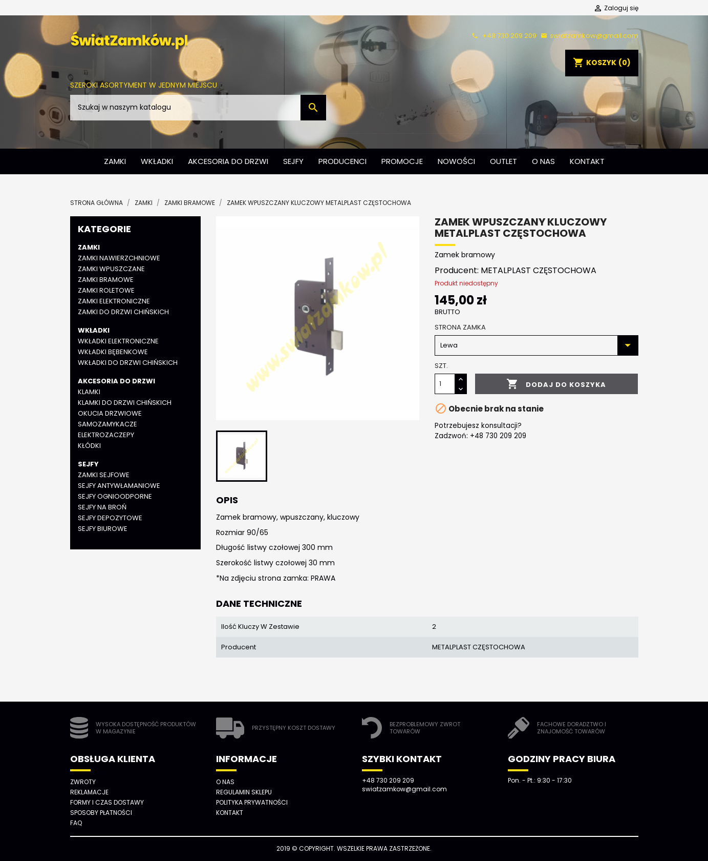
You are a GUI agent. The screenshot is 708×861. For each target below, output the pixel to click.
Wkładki (157, 161)
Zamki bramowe (106, 279)
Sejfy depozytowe (110, 518)
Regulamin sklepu (244, 792)
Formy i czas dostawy (107, 802)
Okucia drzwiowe (110, 413)
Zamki (115, 161)
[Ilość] (445, 384)
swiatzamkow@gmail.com (588, 35)
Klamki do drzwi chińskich (124, 402)
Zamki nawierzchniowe (119, 258)
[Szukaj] (198, 107)
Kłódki (89, 445)
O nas (543, 161)
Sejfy (293, 161)
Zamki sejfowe (104, 475)
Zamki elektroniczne (114, 301)
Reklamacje (89, 792)
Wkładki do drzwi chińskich (128, 362)
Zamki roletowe (106, 290)
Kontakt (587, 161)
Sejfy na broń (102, 507)
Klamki (89, 392)
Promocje (402, 161)
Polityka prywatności (252, 802)
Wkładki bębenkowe (113, 352)
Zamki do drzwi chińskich (123, 312)
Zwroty (83, 781)
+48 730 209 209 (503, 35)
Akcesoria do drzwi (228, 161)
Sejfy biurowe (102, 529)
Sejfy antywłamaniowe (119, 485)
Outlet (503, 161)
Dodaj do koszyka (556, 384)
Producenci (342, 161)
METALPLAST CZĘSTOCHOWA (538, 270)
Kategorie (104, 229)
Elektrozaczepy (106, 435)
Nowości (456, 161)
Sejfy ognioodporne (115, 496)
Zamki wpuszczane (111, 269)
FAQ (76, 822)
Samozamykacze (107, 424)
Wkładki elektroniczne (118, 341)
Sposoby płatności (101, 812)
